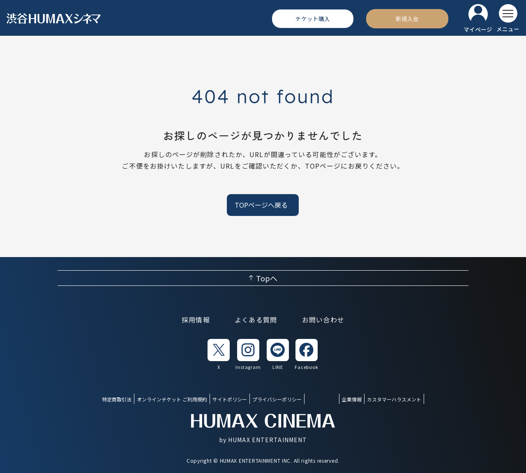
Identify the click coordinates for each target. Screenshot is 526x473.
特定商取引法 (117, 399)
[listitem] (219, 355)
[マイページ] (478, 18)
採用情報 (196, 320)
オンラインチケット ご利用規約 (172, 399)
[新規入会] (407, 18)
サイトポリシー (229, 399)
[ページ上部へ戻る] (263, 278)
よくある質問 (256, 320)
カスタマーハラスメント (394, 399)
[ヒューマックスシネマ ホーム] (54, 18)
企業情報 (352, 399)
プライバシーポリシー (277, 399)
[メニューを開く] (507, 18)
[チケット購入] (313, 18)
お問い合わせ (323, 320)
